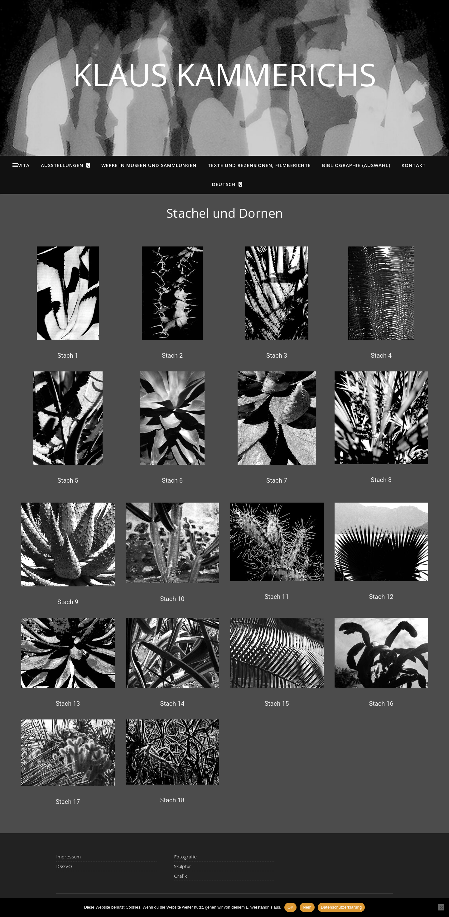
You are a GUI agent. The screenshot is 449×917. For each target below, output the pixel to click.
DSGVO (64, 866)
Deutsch (223, 184)
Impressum (68, 856)
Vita (24, 165)
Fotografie (185, 856)
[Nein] (441, 907)
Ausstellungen (62, 165)
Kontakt (414, 165)
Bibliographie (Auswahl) (356, 165)
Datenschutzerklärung (341, 907)
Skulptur (182, 866)
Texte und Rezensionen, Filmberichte (259, 165)
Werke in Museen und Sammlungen (148, 165)
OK (290, 907)
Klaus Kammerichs (224, 74)
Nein (307, 907)
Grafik (180, 876)
